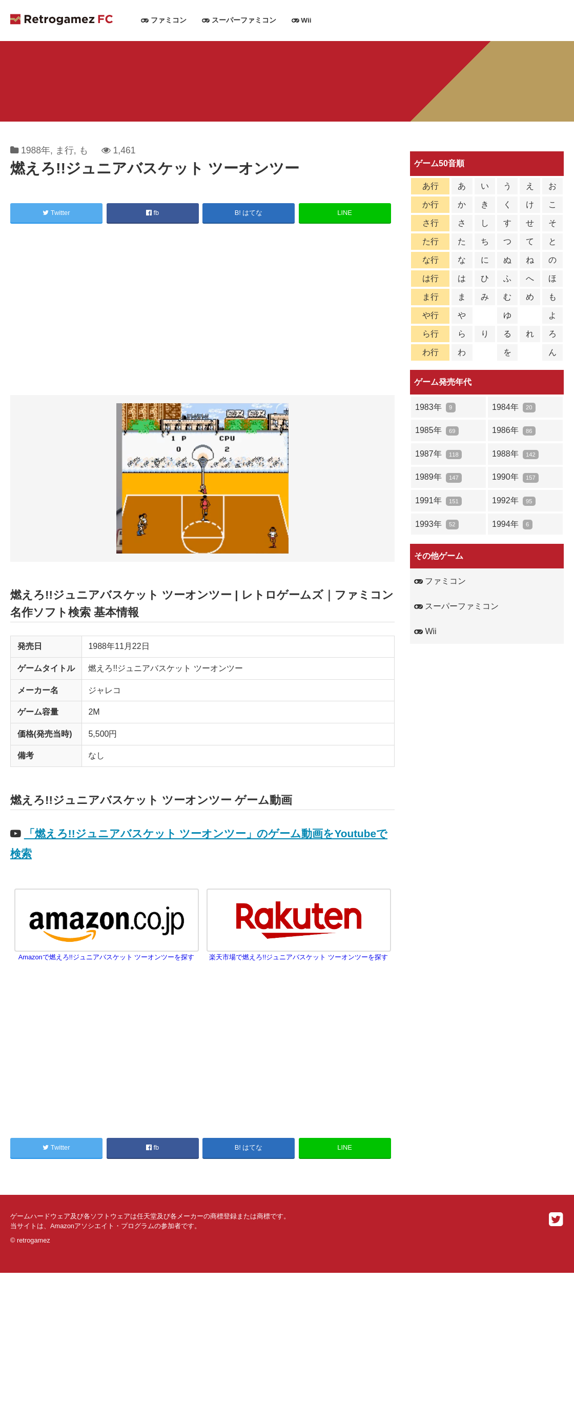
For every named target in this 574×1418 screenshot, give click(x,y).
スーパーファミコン (239, 20)
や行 (430, 315)
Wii (302, 20)
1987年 (438, 454)
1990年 (515, 477)
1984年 (514, 407)
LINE (344, 212)
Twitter (56, 212)
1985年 (437, 431)
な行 (430, 259)
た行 (430, 241)
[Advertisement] (202, 311)
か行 (430, 204)
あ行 (430, 186)
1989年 (438, 477)
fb (152, 212)
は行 (430, 278)
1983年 (435, 407)
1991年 (438, 501)
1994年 (512, 524)
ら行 (430, 333)
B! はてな (249, 212)
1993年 (437, 524)
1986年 (514, 431)
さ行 (430, 223)
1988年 (35, 150)
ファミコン (164, 20)
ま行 (64, 150)
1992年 (514, 501)
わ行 (430, 352)
